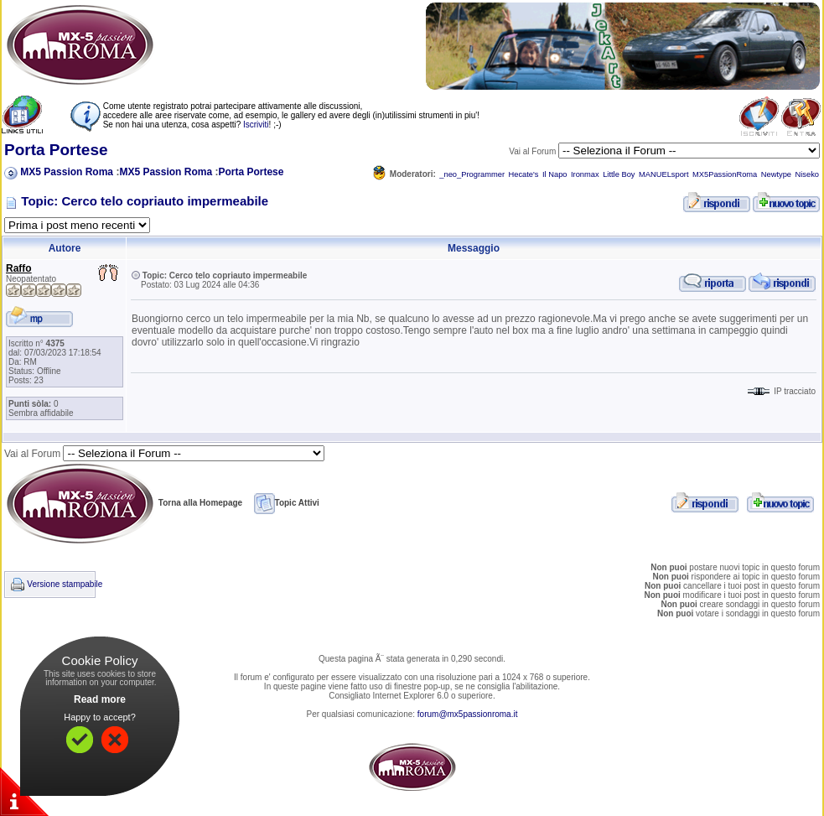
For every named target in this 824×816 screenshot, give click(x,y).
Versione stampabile (64, 584)
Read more (100, 699)
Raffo (19, 268)
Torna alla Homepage (123, 502)
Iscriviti (256, 124)
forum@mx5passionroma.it (467, 714)
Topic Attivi (286, 502)
